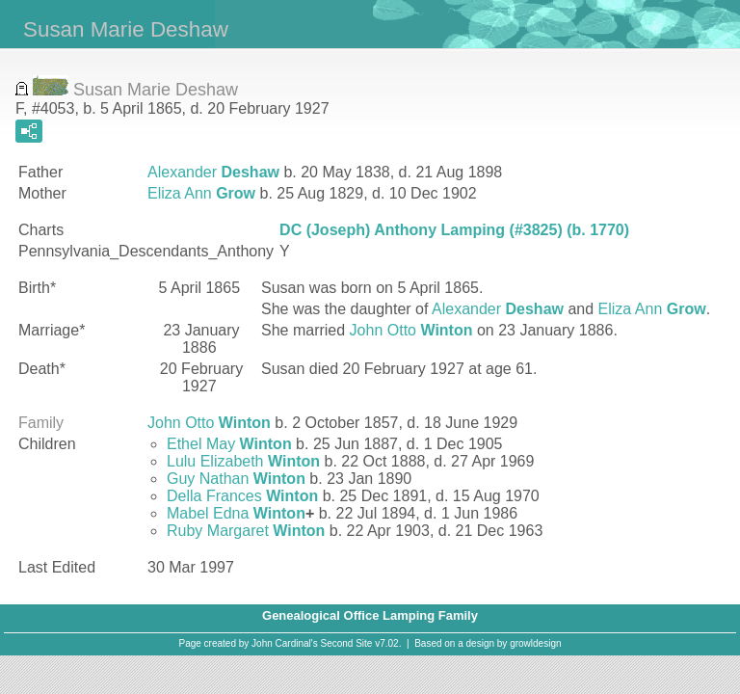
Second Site (347, 643)
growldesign (535, 643)
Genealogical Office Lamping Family (370, 615)
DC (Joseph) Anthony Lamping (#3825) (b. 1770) (454, 230)
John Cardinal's (284, 643)
